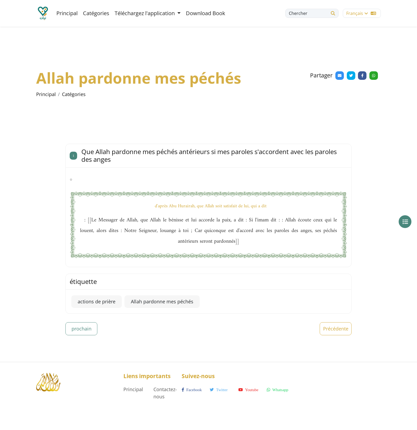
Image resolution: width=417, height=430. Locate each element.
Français (361, 13)
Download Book (205, 13)
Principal (67, 13)
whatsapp (277, 390)
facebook (192, 390)
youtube (248, 390)
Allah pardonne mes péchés (162, 301)
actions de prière (96, 301)
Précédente (335, 328)
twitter (219, 390)
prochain (81, 328)
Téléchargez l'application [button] (145, 13)
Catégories (96, 13)
